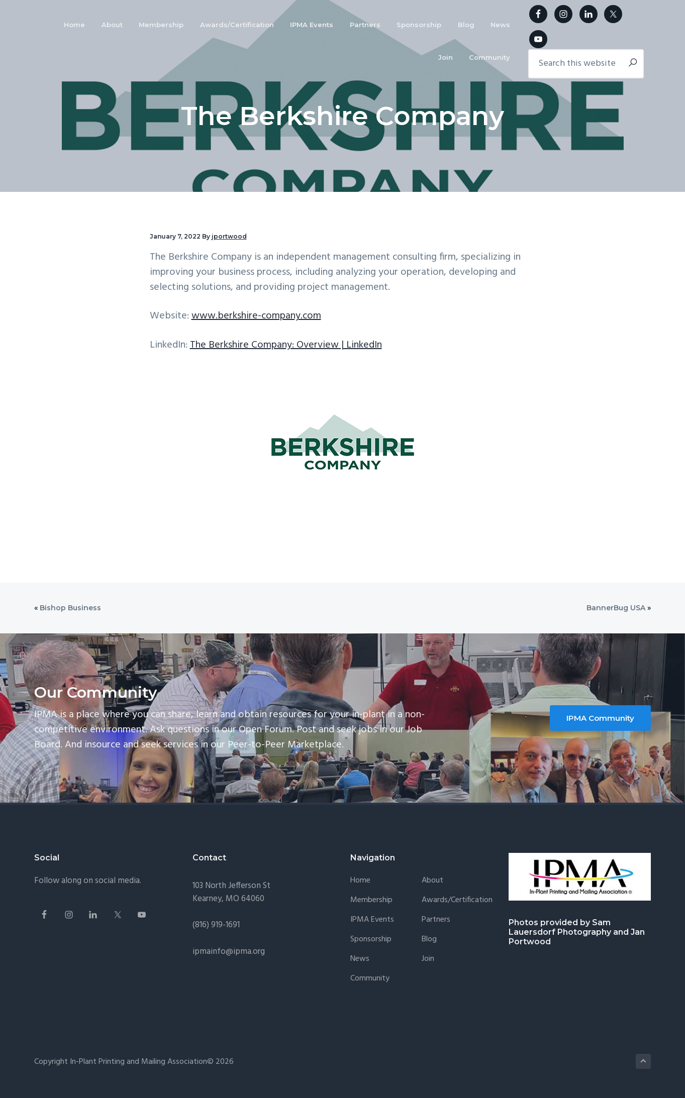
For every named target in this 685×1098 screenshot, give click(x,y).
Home (360, 880)
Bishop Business (70, 607)
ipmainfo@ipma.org (228, 951)
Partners (436, 920)
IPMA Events (372, 920)
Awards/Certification (457, 900)
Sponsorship (371, 939)
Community (369, 978)
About (432, 880)
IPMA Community (600, 718)
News (359, 959)
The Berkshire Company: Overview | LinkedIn (286, 345)
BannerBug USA (615, 607)
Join (428, 959)
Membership (371, 900)
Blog (429, 939)
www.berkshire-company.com (256, 316)
